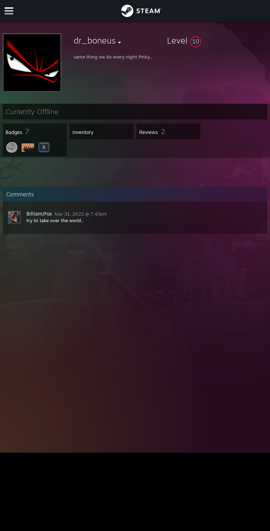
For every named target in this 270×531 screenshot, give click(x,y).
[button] (217, 40)
